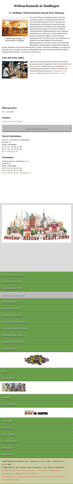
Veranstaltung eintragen (13, 295)
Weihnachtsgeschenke (12, 335)
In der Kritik (7, 421)
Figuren (41, 477)
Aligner (50, 477)
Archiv (5, 371)
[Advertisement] (36, 94)
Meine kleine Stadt (26, 477)
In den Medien (8, 434)
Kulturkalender (8, 378)
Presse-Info (7, 427)
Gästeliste (6, 397)
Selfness (5, 471)
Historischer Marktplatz (12, 122)
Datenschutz (7, 448)
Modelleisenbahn (10, 348)
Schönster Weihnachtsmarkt (15, 328)
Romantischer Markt (11, 308)
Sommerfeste (20, 474)
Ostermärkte (7, 474)
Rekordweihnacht (10, 301)
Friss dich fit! (29, 471)
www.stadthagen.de (9, 151)
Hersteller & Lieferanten (13, 342)
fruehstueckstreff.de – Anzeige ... (56, 73)
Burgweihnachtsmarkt (12, 315)
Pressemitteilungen (10, 480)
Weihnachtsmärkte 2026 (13, 275)
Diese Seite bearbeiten (36, 128)
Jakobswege (55, 471)
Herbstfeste (33, 474)
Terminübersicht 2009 (12, 288)
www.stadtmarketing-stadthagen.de (16, 173)
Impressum (7, 454)
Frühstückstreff (9, 404)
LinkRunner (60, 477)
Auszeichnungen (9, 441)
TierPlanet (43, 471)
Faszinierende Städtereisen (14, 322)
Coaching (15, 471)
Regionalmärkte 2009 (12, 281)
